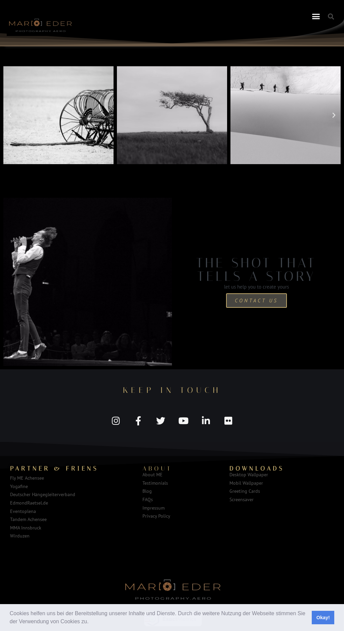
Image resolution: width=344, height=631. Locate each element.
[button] (91, 622)
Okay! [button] (323, 617)
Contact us (256, 300)
